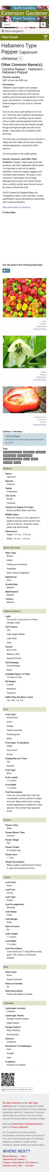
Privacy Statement (19, 1127)
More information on (17, 207)
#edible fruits (29, 452)
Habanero (35, 69)
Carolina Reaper (13, 69)
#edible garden (9, 456)
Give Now (29, 1165)
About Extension (10, 1156)
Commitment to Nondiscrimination (26, 1124)
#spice (26, 459)
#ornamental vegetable (12, 459)
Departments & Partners (14, 1159)
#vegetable (40, 452)
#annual (17, 463)
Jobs (23, 1156)
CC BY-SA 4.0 (41, 326)
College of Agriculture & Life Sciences (20, 1162)
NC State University (11, 1103)
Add (6, 271)
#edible (34, 459)
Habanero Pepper (15, 72)
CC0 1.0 (43, 422)
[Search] (21, 24)
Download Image (39, 329)
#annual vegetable (25, 456)
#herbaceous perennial (12, 452)
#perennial (8, 463)
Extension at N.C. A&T (12, 1165)
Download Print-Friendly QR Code (17, 1089)
